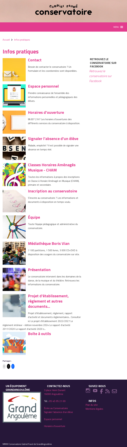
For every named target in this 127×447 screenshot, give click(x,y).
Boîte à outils (39, 334)
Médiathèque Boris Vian (48, 243)
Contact (35, 60)
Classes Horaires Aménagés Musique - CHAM (51, 167)
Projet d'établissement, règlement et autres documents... (48, 301)
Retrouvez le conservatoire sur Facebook (103, 62)
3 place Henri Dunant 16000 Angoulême (54, 392)
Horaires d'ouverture (46, 112)
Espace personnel (43, 86)
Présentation (39, 270)
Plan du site (91, 405)
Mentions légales (94, 409)
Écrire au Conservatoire (56, 408)
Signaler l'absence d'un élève (53, 139)
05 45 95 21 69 (57, 401)
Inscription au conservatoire (52, 191)
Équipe (34, 217)
